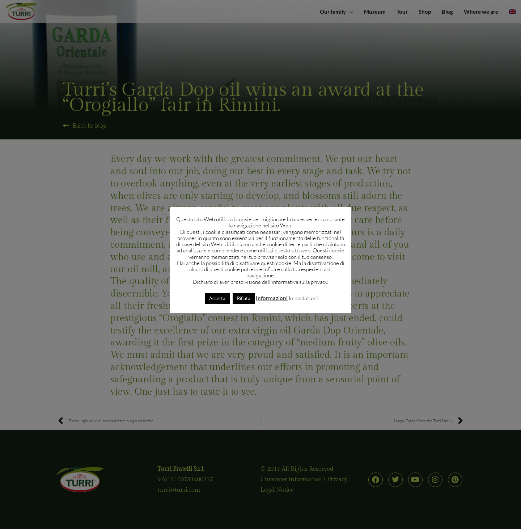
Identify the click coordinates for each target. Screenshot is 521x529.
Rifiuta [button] (243, 298)
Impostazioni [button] (303, 298)
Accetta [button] (217, 298)
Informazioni (272, 298)
